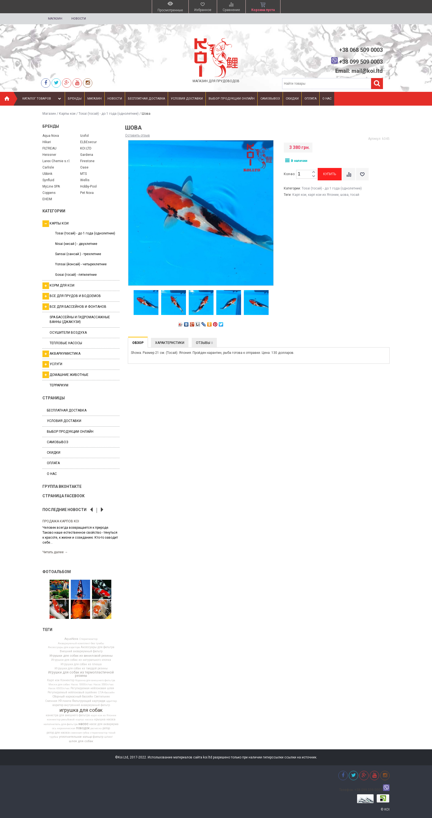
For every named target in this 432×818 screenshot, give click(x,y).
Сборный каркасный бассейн (72, 696)
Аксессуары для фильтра (97, 647)
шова (344, 195)
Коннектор (67, 680)
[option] (81, 536)
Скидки (292, 98)
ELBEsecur (88, 142)
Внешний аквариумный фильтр (81, 651)
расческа (96, 728)
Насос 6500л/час (59, 688)
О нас (326, 98)
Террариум (59, 385)
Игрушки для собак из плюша (81, 664)
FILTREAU (49, 148)
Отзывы (204, 343)
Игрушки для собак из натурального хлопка (81, 660)
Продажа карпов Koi (60, 521)
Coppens (49, 193)
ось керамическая (63, 728)
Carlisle (48, 167)
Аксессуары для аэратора (64, 647)
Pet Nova (87, 193)
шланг (108, 737)
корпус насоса (84, 719)
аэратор (57, 705)
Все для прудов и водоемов (71, 296)
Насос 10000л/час (82, 684)
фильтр (98, 737)
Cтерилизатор (88, 639)
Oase (84, 167)
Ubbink (47, 174)
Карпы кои (67, 114)
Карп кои (53, 680)
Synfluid (48, 180)
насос (83, 724)
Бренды (75, 98)
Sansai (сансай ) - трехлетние (78, 254)
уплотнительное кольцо (75, 737)
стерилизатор (98, 732)
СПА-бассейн (106, 692)
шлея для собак (81, 741)
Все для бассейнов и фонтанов (74, 306)
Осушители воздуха (68, 333)
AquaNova (71, 639)
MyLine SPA (51, 186)
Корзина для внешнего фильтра (95, 680)
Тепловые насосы (66, 343)
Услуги (52, 364)
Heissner (49, 155)
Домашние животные (65, 374)
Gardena (86, 155)
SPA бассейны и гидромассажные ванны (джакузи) (80, 319)
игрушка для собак (81, 710)
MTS (83, 174)
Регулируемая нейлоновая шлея (92, 688)
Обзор (138, 343)
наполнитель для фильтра (61, 724)
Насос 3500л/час (103, 684)
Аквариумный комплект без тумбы (81, 643)
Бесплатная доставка (146, 98)
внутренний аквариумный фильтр (87, 705)
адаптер (111, 701)
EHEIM (47, 199)
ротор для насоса (58, 732)
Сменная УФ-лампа (58, 701)
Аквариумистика (61, 354)
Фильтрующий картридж (89, 701)
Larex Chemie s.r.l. (56, 161)
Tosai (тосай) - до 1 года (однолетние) (109, 114)
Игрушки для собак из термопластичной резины (81, 674)
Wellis (85, 180)
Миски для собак (59, 684)
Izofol (84, 136)
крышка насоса (104, 719)
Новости (78, 18)
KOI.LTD (85, 148)
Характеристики (169, 343)
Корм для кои (58, 285)
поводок (83, 728)
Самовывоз (270, 98)
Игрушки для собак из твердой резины (81, 668)
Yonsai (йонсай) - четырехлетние (81, 264)
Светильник (102, 696)
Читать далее (55, 552)
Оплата (310, 98)
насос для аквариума (103, 724)
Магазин (55, 18)
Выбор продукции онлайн (232, 98)
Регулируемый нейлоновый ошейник (72, 692)
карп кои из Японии (103, 715)
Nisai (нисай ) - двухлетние (76, 244)
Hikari (46, 142)
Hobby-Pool (88, 186)
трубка (53, 737)
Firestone (87, 161)
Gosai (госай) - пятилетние (76, 275)
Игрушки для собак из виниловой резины (81, 655)
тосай (111, 732)
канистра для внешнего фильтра (68, 715)
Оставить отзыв (137, 135)
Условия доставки (187, 98)
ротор (106, 728)
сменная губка (80, 732)
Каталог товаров (42, 98)
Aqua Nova (50, 136)
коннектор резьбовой (61, 719)
